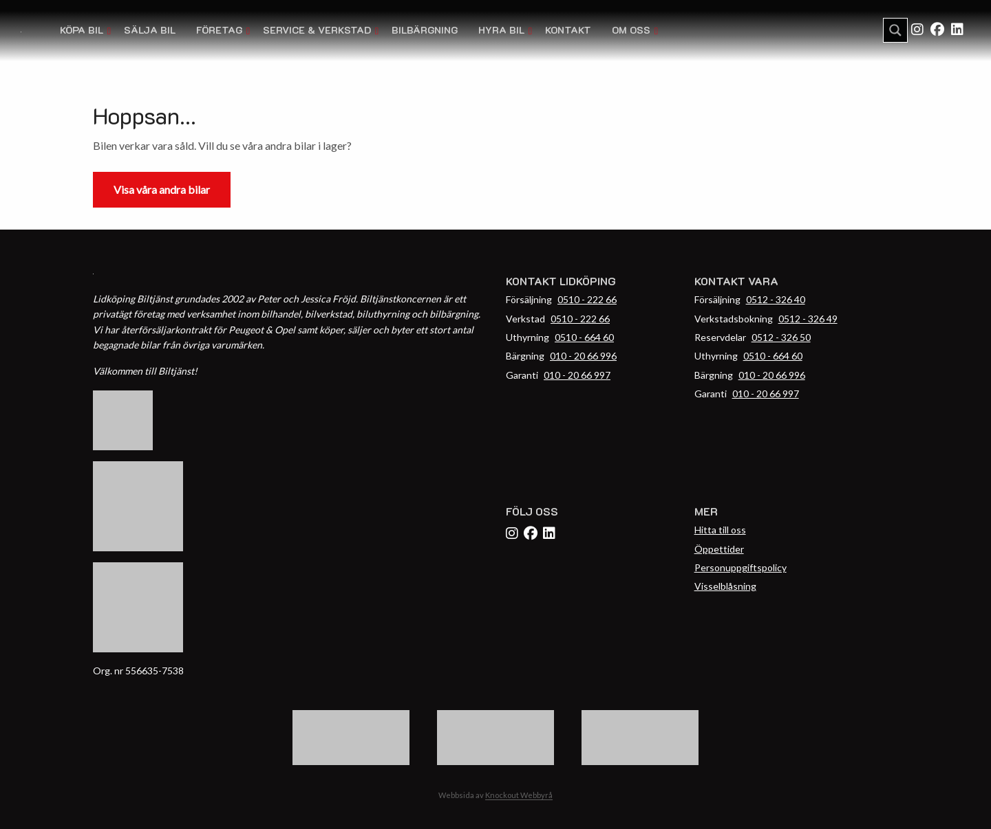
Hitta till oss (720, 529)
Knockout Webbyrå (519, 795)
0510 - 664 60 (584, 337)
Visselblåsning (725, 586)
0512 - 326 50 (781, 337)
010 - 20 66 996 (583, 356)
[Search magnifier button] (895, 30)
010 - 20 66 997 (577, 375)
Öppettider (719, 549)
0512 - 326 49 (808, 318)
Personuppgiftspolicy (740, 567)
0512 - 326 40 (775, 299)
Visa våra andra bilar (162, 189)
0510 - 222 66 (587, 299)
